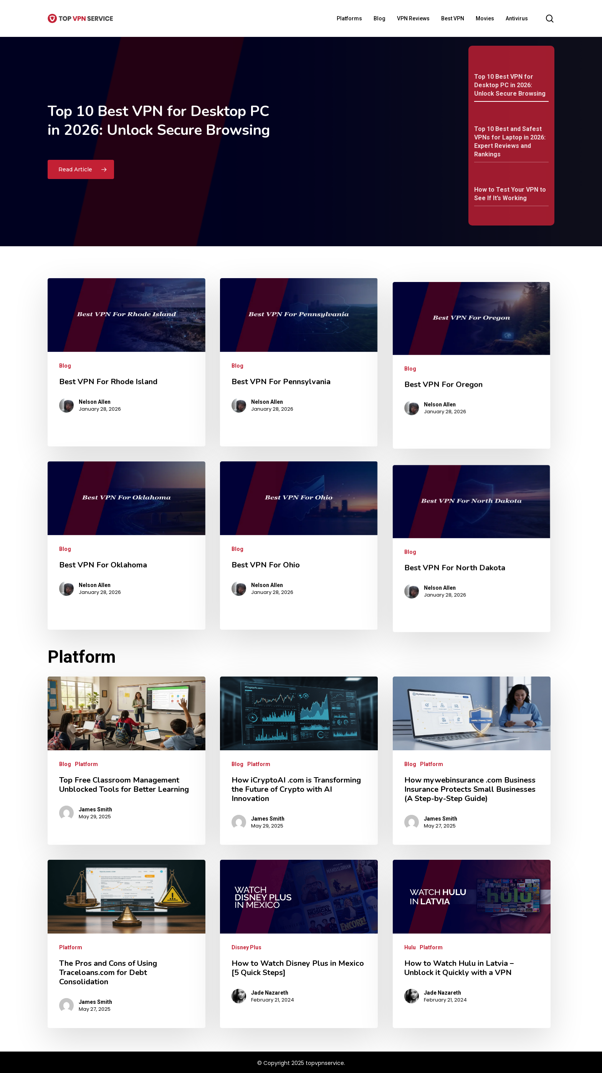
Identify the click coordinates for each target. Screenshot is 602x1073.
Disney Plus (246, 947)
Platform (86, 764)
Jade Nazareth (269, 993)
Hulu (410, 947)
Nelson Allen (92, 680)
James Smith (95, 809)
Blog (65, 654)
